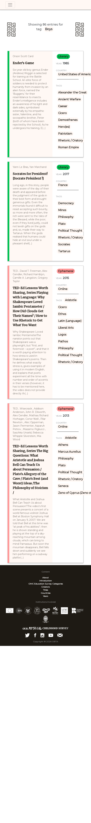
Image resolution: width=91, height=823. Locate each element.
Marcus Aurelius (69, 451)
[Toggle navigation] (10, 4)
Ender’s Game (23, 63)
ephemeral (65, 271)
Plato (62, 223)
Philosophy (65, 217)
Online (62, 289)
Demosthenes (67, 120)
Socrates (64, 244)
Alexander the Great (72, 92)
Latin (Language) (70, 321)
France (63, 185)
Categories (57, 583)
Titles (45, 590)
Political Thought (70, 230)
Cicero (62, 113)
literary (63, 56)
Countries (45, 593)
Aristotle (71, 300)
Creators (45, 587)
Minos (62, 210)
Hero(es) (64, 126)
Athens (63, 444)
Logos (62, 334)
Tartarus (64, 251)
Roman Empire (68, 147)
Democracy (66, 203)
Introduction (45, 580)
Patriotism (65, 133)
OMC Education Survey (40, 583)
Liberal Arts (65, 327)
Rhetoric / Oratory (70, 140)
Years (45, 596)
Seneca (63, 486)
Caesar (62, 106)
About (45, 577)
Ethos (62, 314)
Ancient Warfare (69, 99)
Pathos (63, 341)
